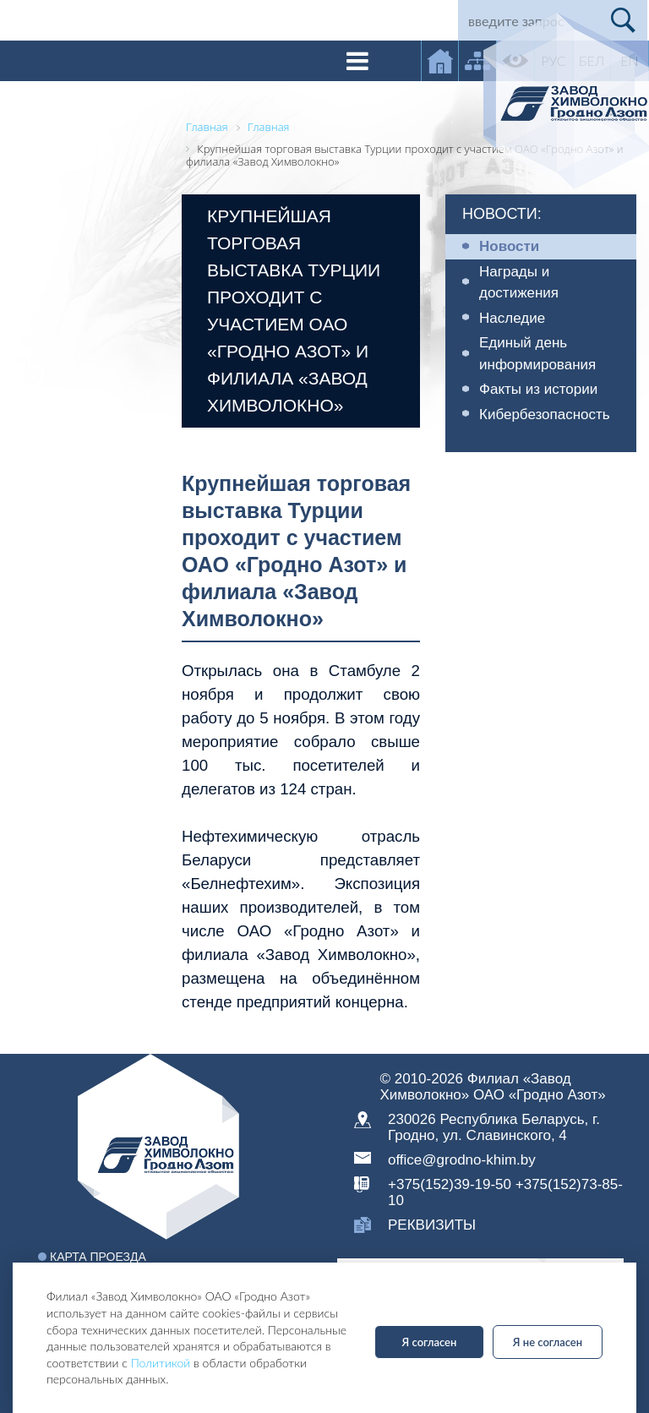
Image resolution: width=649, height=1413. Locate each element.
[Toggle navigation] (357, 61)
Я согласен (429, 1342)
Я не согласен (547, 1342)
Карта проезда (98, 1256)
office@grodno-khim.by (462, 1160)
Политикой (161, 1363)
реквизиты (432, 1225)
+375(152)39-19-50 (449, 1184)
